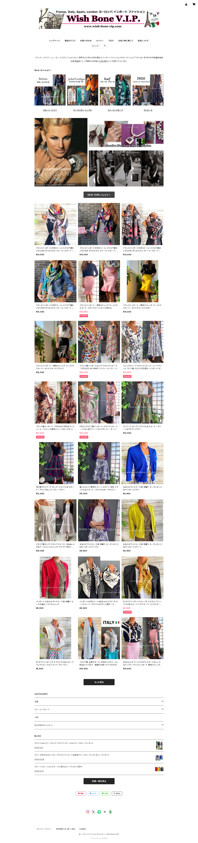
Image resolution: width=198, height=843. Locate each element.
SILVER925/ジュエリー (44, 725)
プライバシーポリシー (44, 829)
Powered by (99, 838)
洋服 (36, 701)
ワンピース (148, 110)
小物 (36, 717)
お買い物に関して (125, 41)
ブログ (111, 41)
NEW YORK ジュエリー (99, 195)
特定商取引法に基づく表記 (65, 829)
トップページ (54, 41)
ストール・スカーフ (115, 110)
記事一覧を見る (99, 781)
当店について (143, 41)
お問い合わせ (86, 41)
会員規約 (82, 829)
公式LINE (103, 61)
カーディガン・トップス (82, 110)
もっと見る (99, 682)
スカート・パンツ (50, 110)
